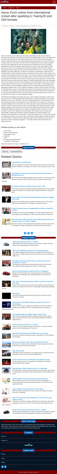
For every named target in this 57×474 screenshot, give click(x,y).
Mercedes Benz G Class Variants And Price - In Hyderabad (29, 368)
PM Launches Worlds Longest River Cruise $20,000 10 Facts (30, 342)
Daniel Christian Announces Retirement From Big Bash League (31, 359)
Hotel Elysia (16, 293)
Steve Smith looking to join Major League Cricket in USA (28, 186)
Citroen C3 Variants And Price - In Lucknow (25, 324)
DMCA (3, 462)
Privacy (3, 454)
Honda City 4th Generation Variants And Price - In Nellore (29, 409)
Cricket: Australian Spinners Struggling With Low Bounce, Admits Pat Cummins (32, 209)
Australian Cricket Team (16, 151)
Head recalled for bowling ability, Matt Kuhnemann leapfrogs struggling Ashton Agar (33, 198)
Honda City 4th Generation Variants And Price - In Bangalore (30, 271)
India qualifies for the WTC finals (21, 162)
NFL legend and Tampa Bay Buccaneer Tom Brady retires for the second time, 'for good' (31, 261)
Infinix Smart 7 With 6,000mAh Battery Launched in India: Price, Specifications (31, 303)
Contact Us (4, 440)
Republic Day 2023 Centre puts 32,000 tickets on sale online (30, 333)
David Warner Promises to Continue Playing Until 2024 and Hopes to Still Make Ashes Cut (32, 174)
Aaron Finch (5, 151)
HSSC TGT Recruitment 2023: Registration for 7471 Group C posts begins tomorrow (32, 398)
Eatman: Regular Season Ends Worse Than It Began (27, 389)
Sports (18, 7)
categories (11, 7)
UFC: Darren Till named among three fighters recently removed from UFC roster (32, 282)
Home (5, 7)
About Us (3, 436)
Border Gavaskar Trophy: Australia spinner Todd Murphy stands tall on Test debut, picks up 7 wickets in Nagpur (33, 220)
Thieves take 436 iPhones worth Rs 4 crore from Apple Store (30, 250)
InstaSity (24, 472)
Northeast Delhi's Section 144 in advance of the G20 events (30, 378)
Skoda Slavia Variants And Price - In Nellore (25, 241)
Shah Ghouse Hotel (18, 351)
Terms (3, 458)
